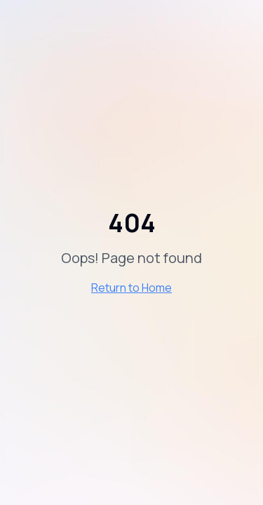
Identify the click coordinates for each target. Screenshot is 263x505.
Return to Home (131, 287)
